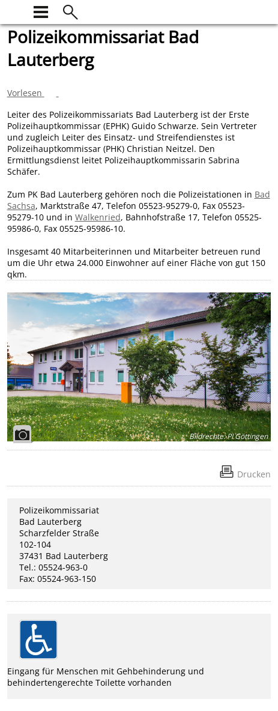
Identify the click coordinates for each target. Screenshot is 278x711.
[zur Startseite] (14, 10)
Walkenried (98, 217)
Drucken (254, 474)
